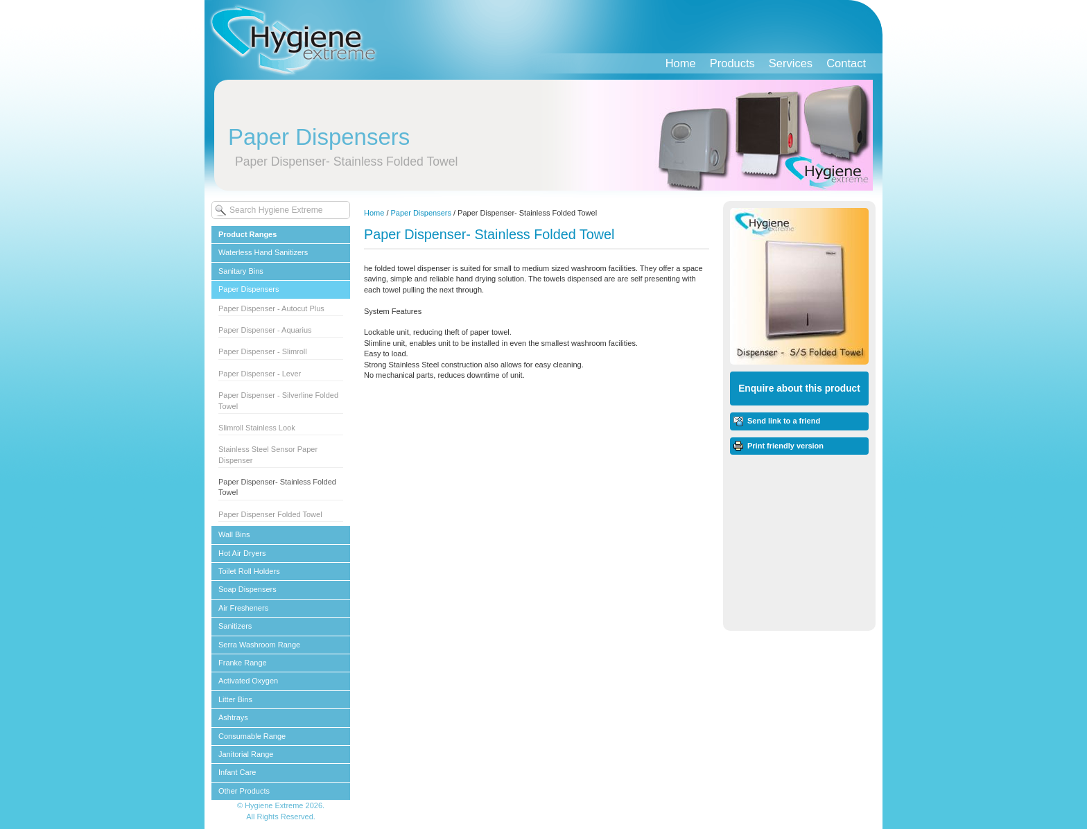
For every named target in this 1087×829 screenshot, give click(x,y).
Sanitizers (235, 626)
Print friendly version (785, 446)
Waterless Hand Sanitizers (263, 252)
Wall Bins (234, 534)
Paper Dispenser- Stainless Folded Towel (277, 487)
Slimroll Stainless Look (256, 428)
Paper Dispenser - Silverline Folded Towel (278, 400)
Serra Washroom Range (259, 644)
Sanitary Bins (240, 271)
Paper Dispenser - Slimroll (262, 351)
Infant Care (237, 772)
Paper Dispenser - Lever (259, 373)
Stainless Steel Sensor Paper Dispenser (268, 454)
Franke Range (242, 662)
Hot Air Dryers (242, 553)
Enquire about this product (799, 388)
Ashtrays (233, 717)
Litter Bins (235, 699)
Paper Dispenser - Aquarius (265, 330)
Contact (846, 63)
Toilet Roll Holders (249, 571)
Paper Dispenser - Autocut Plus (271, 308)
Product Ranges (247, 234)
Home (681, 63)
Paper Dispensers (248, 289)
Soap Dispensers (247, 589)
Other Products (244, 791)
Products (732, 63)
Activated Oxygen (248, 681)
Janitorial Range (246, 754)
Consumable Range (252, 736)
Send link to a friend (783, 421)
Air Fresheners (243, 608)
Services (790, 63)
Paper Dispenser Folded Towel (270, 514)
